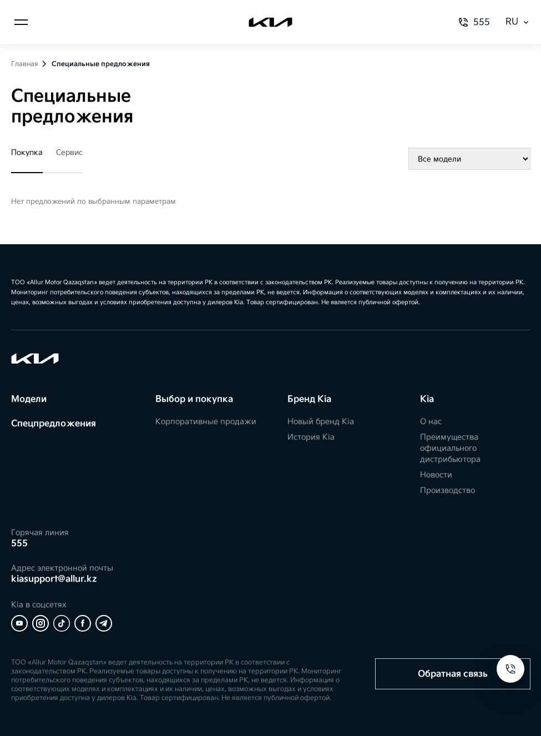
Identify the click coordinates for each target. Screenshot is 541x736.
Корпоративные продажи (205, 421)
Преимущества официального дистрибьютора (450, 448)
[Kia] (270, 22)
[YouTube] (19, 623)
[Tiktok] (61, 623)
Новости (436, 475)
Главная (24, 64)
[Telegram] (103, 623)
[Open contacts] (510, 669)
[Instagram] (40, 623)
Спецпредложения (53, 424)
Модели (29, 399)
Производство (447, 490)
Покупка (27, 152)
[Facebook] (82, 623)
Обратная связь (453, 674)
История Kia (311, 437)
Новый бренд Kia (320, 421)
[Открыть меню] (21, 22)
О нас (431, 421)
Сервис (69, 152)
